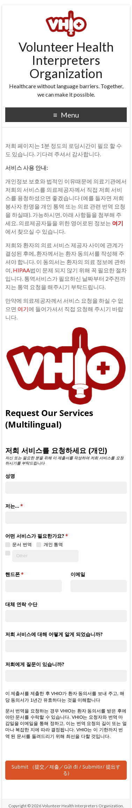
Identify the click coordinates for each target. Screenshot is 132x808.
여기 (23, 308)
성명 (10, 473)
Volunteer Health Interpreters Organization (66, 60)
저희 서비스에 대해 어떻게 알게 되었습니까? (54, 632)
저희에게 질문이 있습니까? (34, 661)
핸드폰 (24, 572)
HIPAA (21, 270)
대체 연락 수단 (21, 602)
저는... (24, 503)
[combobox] (66, 515)
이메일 (78, 572)
